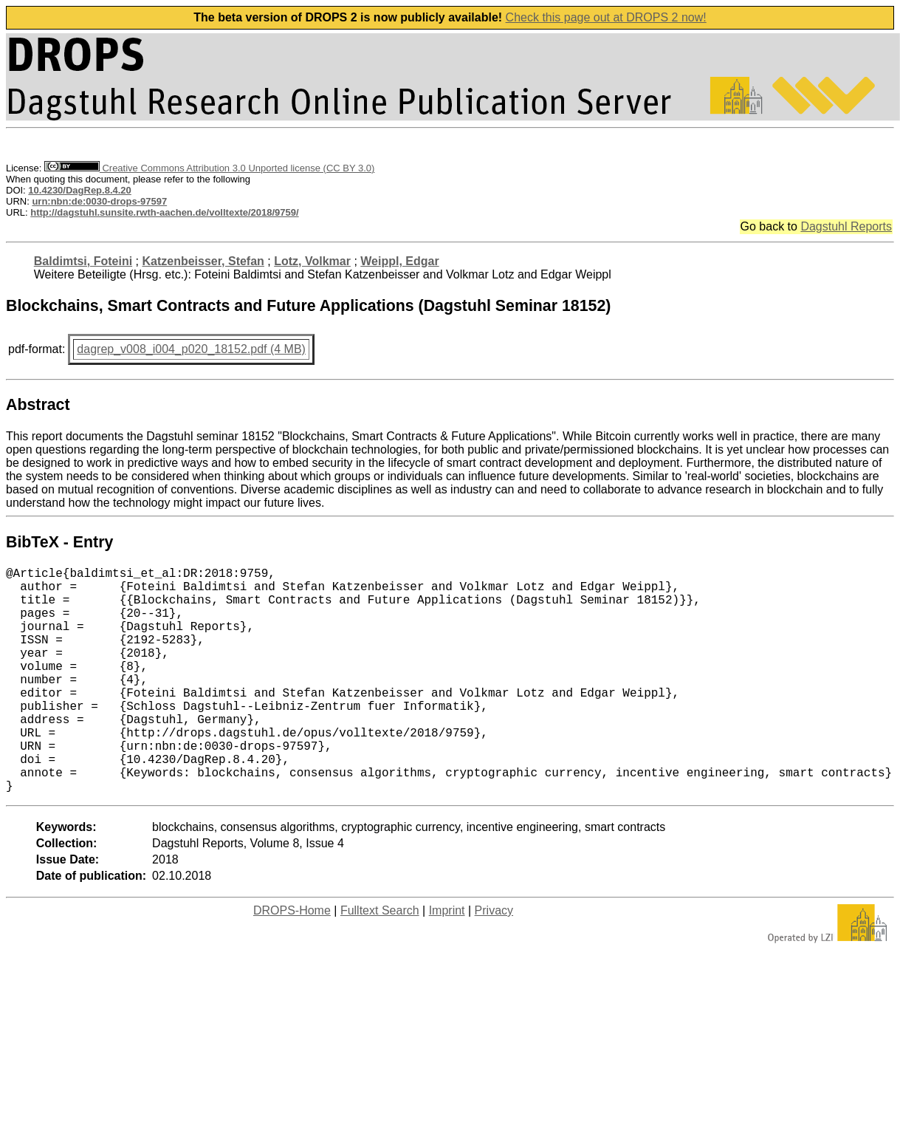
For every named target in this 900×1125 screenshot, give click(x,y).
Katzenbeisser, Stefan (203, 261)
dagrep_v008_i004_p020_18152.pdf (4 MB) (191, 349)
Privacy (494, 960)
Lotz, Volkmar (312, 261)
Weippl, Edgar (399, 261)
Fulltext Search (379, 960)
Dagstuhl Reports (846, 226)
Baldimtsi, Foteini (83, 261)
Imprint (447, 960)
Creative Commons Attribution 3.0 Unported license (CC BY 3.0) (209, 168)
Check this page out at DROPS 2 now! (606, 17)
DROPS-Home (292, 960)
